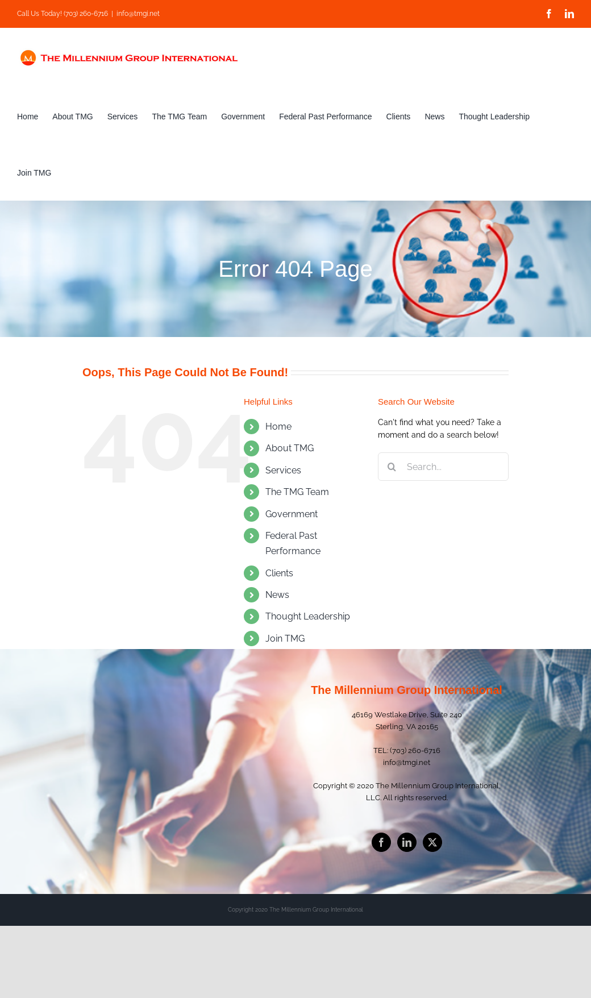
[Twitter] (432, 842)
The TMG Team (297, 491)
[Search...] (443, 466)
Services (283, 470)
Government (291, 514)
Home (278, 426)
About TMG (289, 448)
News (277, 594)
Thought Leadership (307, 616)
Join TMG (285, 638)
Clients (279, 573)
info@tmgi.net (138, 14)
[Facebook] (381, 842)
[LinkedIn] (407, 842)
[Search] (392, 466)
